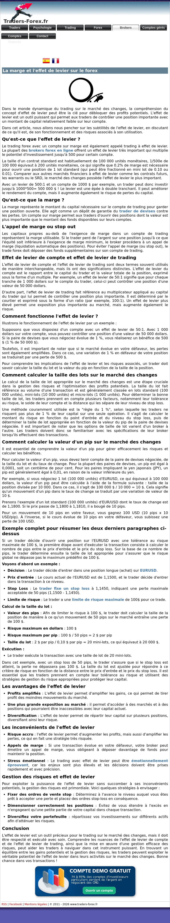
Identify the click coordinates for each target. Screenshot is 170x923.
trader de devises (137, 211)
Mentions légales (35, 904)
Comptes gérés (153, 27)
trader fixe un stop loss (64, 588)
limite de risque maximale (98, 600)
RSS (4, 904)
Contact (42, 36)
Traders (14, 27)
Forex (98, 27)
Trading (70, 27)
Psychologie (42, 27)
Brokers (126, 27)
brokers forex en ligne (51, 150)
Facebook (15, 904)
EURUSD (148, 570)
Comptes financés (14, 36)
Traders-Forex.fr (26, 21)
